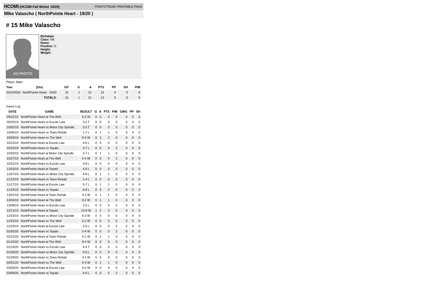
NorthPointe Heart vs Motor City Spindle (47, 127)
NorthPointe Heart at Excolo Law (43, 142)
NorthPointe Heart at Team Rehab (43, 194)
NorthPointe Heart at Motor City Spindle (47, 153)
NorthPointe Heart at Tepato (39, 168)
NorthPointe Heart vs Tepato (40, 148)
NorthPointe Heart (34, 92)
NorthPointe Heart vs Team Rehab (44, 132)
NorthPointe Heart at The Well (41, 116)
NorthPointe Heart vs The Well (41, 137)
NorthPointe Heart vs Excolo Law (43, 122)
